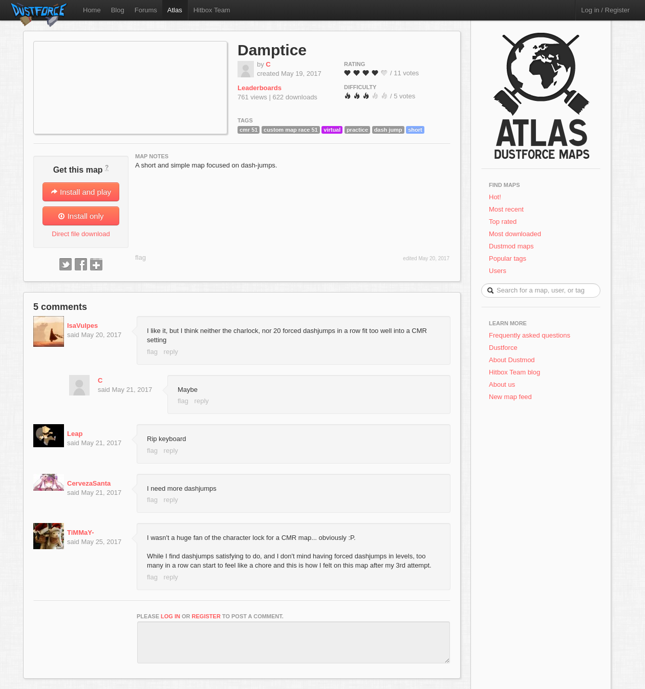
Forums (146, 10)
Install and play (81, 191)
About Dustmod (512, 360)
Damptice (272, 49)
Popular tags (507, 258)
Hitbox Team (211, 10)
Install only (80, 216)
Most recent (506, 209)
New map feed (512, 397)
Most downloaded (515, 234)
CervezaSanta (89, 483)
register (206, 616)
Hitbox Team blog (514, 372)
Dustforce (503, 347)
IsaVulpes (82, 325)
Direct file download (81, 234)
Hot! (495, 197)
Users (497, 271)
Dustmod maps (511, 246)
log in (170, 616)
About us (502, 384)
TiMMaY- (80, 532)
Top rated (503, 221)
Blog (117, 10)
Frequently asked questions (529, 335)
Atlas (174, 10)
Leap (74, 433)
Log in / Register (605, 10)
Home (92, 10)
